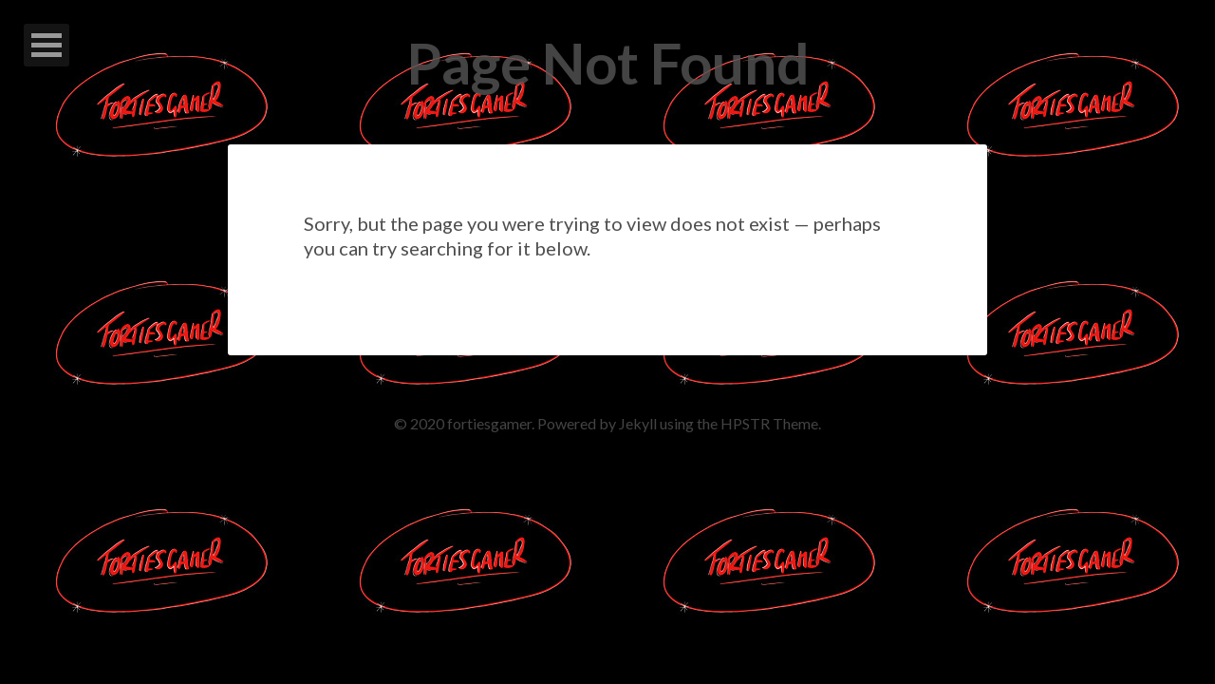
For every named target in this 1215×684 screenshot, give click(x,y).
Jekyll (638, 423)
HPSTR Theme (769, 423)
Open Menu (46, 45)
